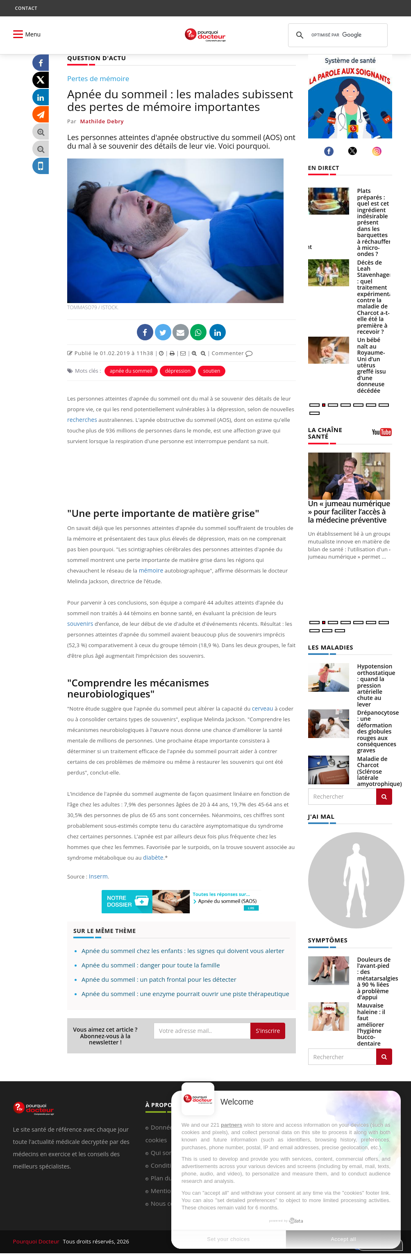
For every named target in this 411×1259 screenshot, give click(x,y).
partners (231, 1125)
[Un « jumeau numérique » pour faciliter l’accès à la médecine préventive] (350, 475)
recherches (81, 419)
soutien (211, 370)
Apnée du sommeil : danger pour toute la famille (151, 964)
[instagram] (378, 151)
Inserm (98, 876)
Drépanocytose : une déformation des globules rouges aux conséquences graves (378, 730)
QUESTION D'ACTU (95, 57)
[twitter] (354, 151)
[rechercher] (336, 35)
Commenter (232, 352)
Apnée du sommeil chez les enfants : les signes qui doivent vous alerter (183, 950)
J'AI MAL (320, 815)
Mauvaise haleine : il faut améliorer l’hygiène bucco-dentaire (371, 1022)
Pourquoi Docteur (36, 1239)
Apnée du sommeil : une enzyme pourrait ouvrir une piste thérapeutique (185, 993)
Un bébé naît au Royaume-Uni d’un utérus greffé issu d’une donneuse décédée (371, 365)
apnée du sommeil (131, 370)
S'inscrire (268, 1030)
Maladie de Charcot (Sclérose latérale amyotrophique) (379, 770)
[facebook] (330, 151)
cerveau (262, 708)
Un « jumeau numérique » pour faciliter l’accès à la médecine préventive (349, 511)
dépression (178, 370)
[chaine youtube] (382, 434)
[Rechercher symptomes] (384, 1054)
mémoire (150, 570)
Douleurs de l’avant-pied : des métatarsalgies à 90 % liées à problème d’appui (377, 976)
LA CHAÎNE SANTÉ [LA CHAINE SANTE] (324, 432)
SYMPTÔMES (326, 938)
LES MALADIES (329, 646)
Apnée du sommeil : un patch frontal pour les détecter (159, 979)
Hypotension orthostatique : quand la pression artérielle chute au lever (376, 683)
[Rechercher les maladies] (384, 795)
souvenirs (79, 623)
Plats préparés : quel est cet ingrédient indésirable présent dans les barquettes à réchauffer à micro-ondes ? (374, 222)
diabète (152, 857)
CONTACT (26, 8)
